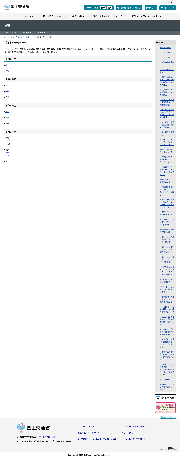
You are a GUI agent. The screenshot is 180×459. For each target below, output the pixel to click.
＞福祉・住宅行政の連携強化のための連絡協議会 (167, 102)
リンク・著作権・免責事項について (136, 427)
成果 (7, 97)
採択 (7, 91)
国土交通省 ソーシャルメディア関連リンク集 (97, 439)
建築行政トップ (44, 33)
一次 (8, 141)
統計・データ (165, 380)
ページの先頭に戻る (167, 419)
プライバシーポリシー (87, 427)
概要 (7, 65)
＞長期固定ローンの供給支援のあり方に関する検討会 (167, 142)
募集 (7, 71)
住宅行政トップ (28, 33)
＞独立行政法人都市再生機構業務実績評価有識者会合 (167, 331)
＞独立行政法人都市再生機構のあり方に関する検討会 (167, 159)
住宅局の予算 (165, 57)
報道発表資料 (165, 48)
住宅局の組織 (165, 52)
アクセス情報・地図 (47, 438)
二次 (8, 144)
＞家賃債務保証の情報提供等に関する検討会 (167, 92)
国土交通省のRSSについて (89, 433)
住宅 (33, 37)
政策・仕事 (15, 37)
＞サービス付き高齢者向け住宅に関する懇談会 (167, 124)
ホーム (6, 37)
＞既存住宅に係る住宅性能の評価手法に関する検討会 (167, 309)
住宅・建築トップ (12, 33)
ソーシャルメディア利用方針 (133, 439)
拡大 (109, 7)
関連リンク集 (127, 433)
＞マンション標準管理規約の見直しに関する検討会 (167, 249)
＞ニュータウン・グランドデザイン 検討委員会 (167, 222)
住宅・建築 (25, 37)
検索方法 (149, 7)
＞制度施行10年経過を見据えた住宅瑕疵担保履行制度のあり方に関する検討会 (167, 369)
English (167, 2)
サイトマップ (166, 7)
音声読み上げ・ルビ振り (130, 7)
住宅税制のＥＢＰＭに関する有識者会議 (167, 386)
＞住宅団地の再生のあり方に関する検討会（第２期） (167, 299)
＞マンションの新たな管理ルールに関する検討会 (167, 259)
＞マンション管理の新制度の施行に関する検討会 (167, 239)
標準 (103, 7)
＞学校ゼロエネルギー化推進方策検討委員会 (167, 289)
